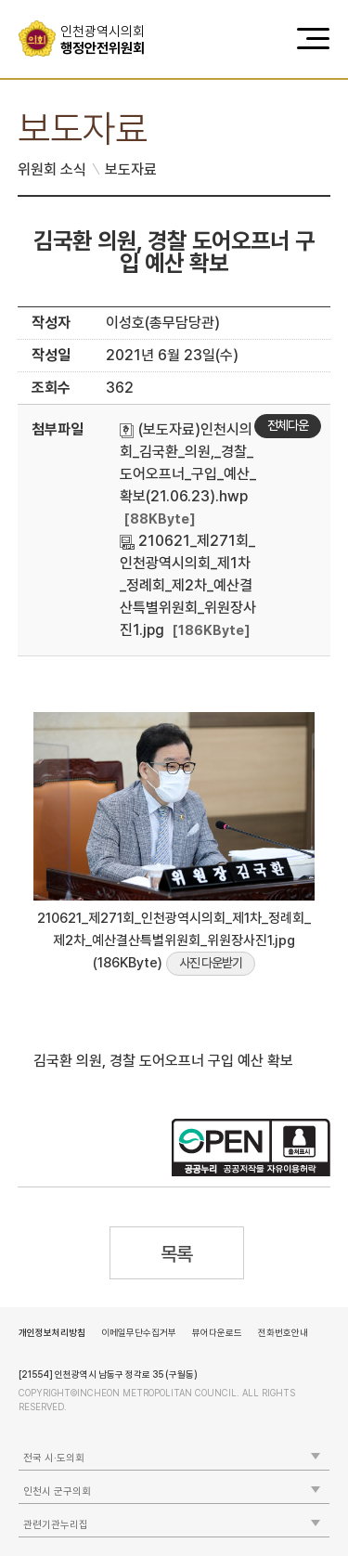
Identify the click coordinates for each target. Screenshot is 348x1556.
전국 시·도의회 (53, 1458)
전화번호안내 (283, 1332)
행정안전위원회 (109, 40)
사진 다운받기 (210, 962)
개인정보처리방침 (52, 1332)
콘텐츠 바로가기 (47, 0)
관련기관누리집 (55, 1525)
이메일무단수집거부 (138, 1332)
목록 (177, 1253)
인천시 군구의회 (57, 1491)
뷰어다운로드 (217, 1332)
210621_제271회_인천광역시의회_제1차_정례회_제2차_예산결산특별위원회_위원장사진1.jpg (188, 585)
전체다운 (287, 425)
